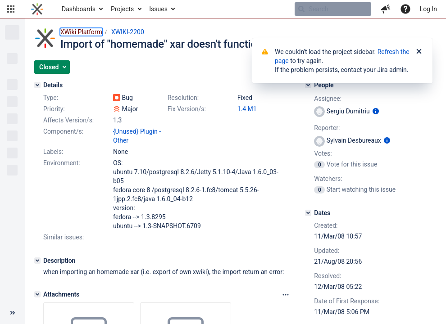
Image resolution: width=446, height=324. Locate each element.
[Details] (37, 85)
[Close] (418, 51)
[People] (308, 85)
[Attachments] (37, 294)
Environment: (61, 162)
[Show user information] (375, 111)
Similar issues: (63, 237)
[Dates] (308, 213)
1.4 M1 (247, 108)
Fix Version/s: (187, 108)
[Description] (37, 260)
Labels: (53, 151)
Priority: (54, 108)
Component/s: (63, 131)
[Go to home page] (37, 9)
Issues (158, 9)
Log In (428, 9)
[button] (11, 9)
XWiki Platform (81, 32)
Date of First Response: (346, 301)
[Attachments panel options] (285, 294)
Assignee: (327, 98)
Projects (122, 9)
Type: (50, 97)
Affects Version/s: (68, 120)
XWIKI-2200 (127, 32)
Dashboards (79, 9)
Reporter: (327, 127)
